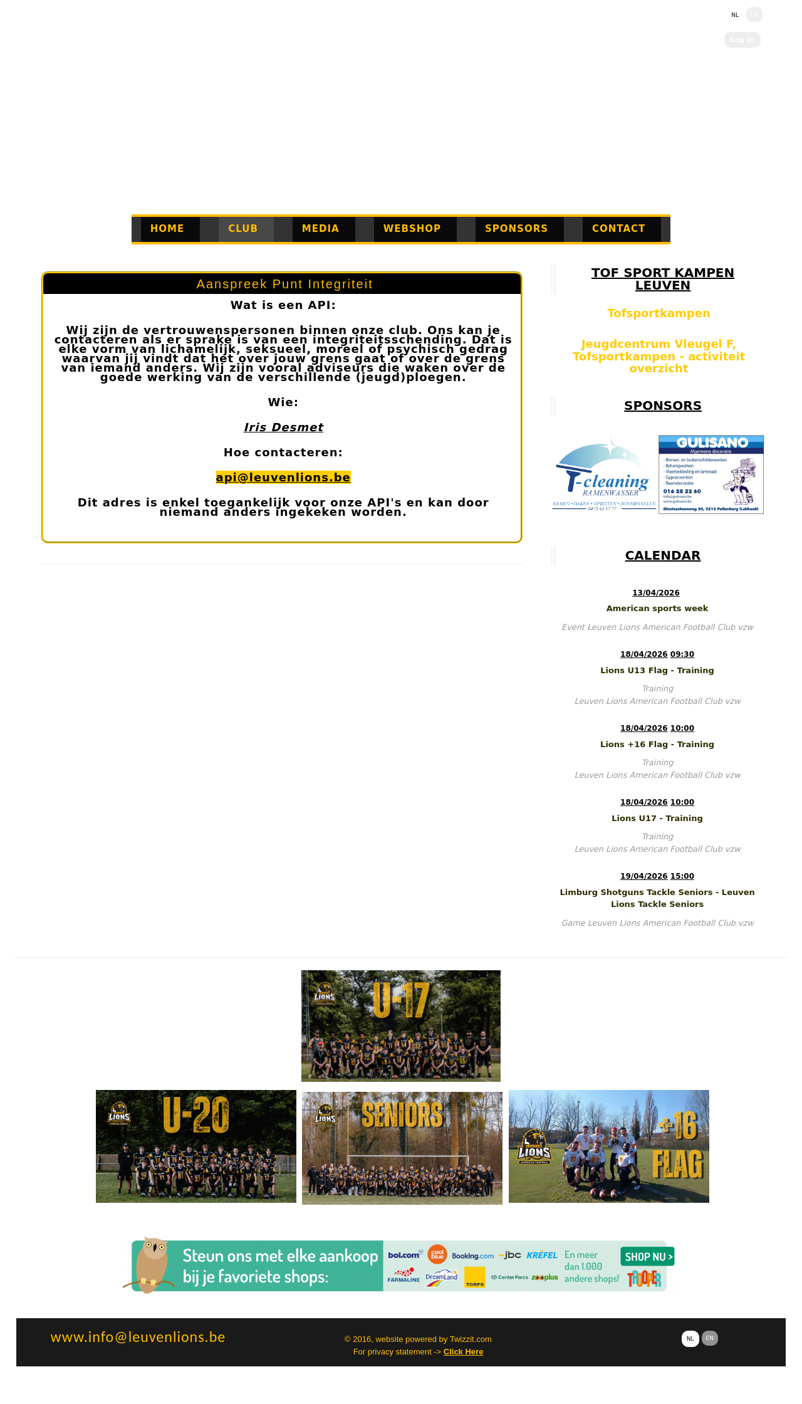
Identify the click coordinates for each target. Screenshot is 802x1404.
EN (754, 14)
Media (321, 228)
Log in (742, 40)
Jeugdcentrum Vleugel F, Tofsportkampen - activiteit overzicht (659, 356)
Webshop (412, 228)
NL (735, 15)
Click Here (464, 1351)
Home (167, 228)
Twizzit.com (471, 1339)
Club (243, 228)
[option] (604, 474)
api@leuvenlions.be (283, 477)
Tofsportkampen (658, 313)
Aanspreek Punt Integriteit (285, 284)
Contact (618, 228)
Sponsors (516, 228)
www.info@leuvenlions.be (138, 1337)
